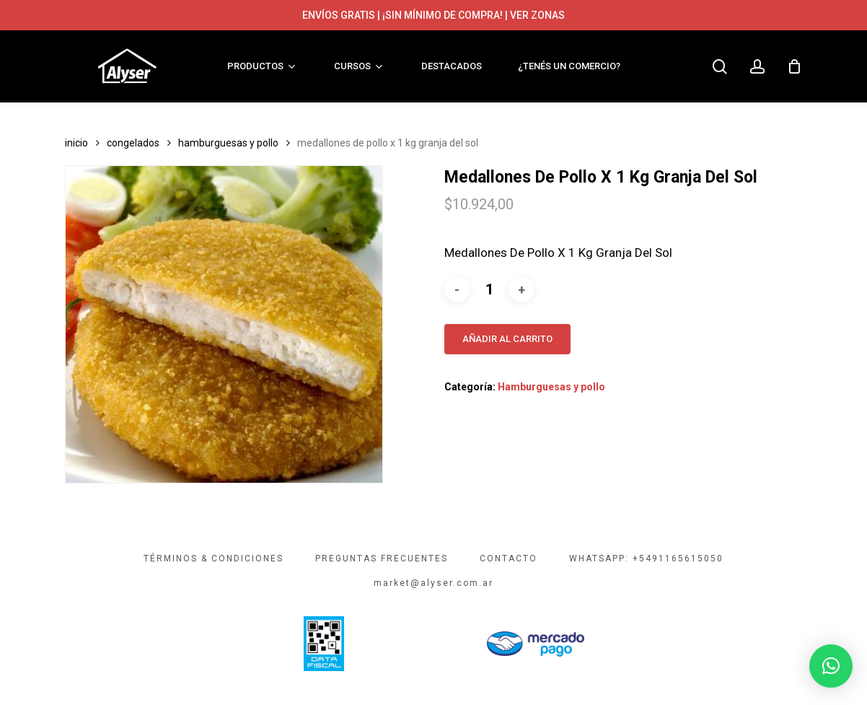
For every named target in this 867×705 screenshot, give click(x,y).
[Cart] (794, 66)
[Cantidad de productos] (489, 289)
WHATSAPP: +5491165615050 (646, 558)
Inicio (76, 143)
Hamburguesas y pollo (228, 143)
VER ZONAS (537, 15)
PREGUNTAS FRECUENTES (381, 558)
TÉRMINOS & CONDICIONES (213, 558)
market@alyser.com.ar (433, 583)
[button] (831, 666)
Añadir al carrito (507, 338)
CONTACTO (508, 558)
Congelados (133, 143)
